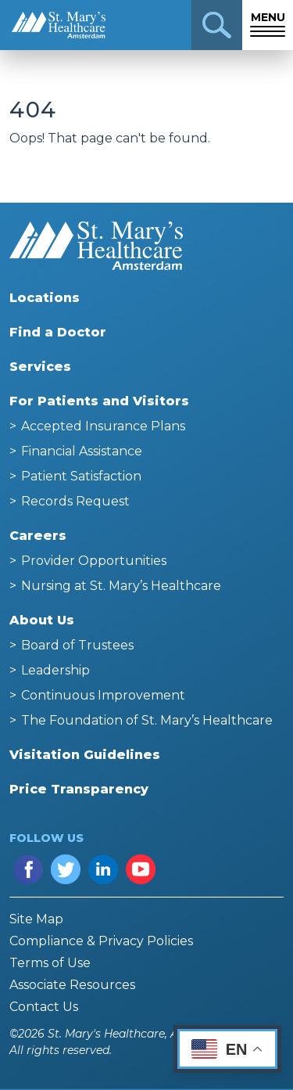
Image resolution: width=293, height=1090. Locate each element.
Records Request (75, 501)
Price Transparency (78, 789)
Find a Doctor (57, 332)
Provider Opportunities (93, 560)
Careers (37, 535)
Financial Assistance (81, 451)
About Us (41, 620)
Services (40, 366)
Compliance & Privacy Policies (101, 941)
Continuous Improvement (103, 695)
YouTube (140, 869)
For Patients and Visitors (99, 401)
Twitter (65, 869)
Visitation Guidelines (84, 754)
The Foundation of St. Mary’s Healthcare (147, 720)
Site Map (36, 919)
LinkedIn (103, 869)
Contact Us (43, 1006)
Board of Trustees (77, 645)
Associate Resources (72, 984)
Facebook (28, 869)
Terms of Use (50, 962)
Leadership (55, 670)
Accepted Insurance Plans (103, 426)
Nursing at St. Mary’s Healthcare (121, 585)
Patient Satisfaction (81, 476)
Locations (44, 297)
